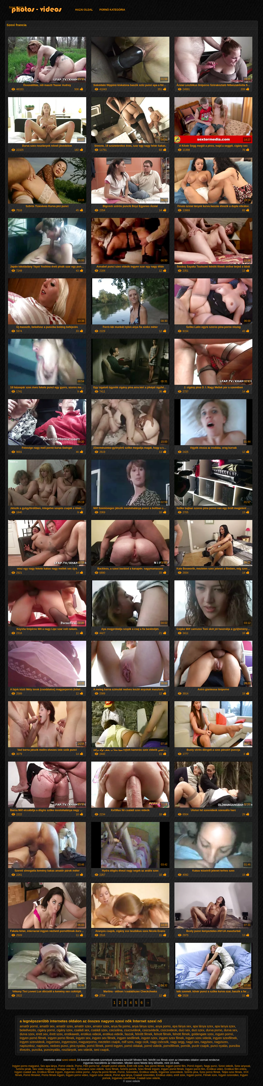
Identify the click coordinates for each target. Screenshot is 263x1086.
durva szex (27, 1034)
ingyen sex (83, 1038)
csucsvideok (132, 1030)
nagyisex (207, 1042)
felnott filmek (162, 1034)
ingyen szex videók (198, 1038)
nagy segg (177, 1042)
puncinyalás (52, 1049)
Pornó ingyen (195, 1066)
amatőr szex (64, 1026)
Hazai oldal (84, 9)
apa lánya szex (203, 1026)
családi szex (99, 1030)
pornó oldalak (133, 1046)
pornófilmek (171, 1046)
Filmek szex (210, 1075)
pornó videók (153, 1046)
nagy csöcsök (159, 1042)
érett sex (42, 1034)
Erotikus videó (215, 1069)
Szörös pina (191, 1072)
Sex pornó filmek (154, 1066)
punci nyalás (219, 1046)
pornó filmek (95, 1046)
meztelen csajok (109, 1042)
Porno (78, 1066)
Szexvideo (132, 1072)
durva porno (214, 1030)
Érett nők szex (135, 1066)
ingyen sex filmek (103, 1038)
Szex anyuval (242, 1066)
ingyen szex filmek (171, 1038)
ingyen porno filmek (61, 1038)
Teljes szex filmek (232, 1072)
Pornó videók (66, 1066)
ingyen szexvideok (32, 1042)
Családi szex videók (148, 1078)
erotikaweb (71, 1034)
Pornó (121, 1072)
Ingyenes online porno (77, 1072)
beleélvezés (28, 1030)
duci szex (198, 1030)
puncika (37, 1049)
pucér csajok (200, 1046)
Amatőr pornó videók (113, 1066)
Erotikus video (164, 1075)
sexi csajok (101, 1049)
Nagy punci (210, 1066)
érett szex (56, 1034)
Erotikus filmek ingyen (50, 1072)
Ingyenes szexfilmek (123, 1078)
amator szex (101, 1026)
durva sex (230, 1030)
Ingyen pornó (194, 1075)
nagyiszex (221, 1042)
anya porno (163, 1026)
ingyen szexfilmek (225, 1038)
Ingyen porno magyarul (25, 1066)
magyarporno (88, 1042)
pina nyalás (77, 1046)
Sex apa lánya (48, 1066)
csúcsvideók (150, 1030)
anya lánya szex (143, 1026)
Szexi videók (16, 7)
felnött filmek (181, 1034)
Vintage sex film (66, 1069)
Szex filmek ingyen (149, 1069)
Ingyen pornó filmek (172, 1069)
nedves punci (59, 1046)
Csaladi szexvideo (144, 1075)
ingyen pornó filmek (33, 1038)
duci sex (184, 1030)
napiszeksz (27, 1046)
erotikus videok (91, 1034)
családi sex (81, 1030)
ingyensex (53, 1042)
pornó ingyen (114, 1046)
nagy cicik (141, 1042)
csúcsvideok (168, 1030)
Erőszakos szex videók (90, 1069)
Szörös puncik (128, 1069)
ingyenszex (69, 1042)
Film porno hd (91, 1066)
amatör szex (82, 1026)
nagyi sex (192, 1042)
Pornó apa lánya (122, 1075)
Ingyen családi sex (25, 1072)
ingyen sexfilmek (128, 1038)
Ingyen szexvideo (228, 1075)
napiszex (42, 1046)
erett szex (179, 1075)
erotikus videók (113, 1034)
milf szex (127, 1042)
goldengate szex (202, 1034)
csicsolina (115, 1030)
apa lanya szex (225, 1026)
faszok (129, 1034)
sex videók (85, 1049)
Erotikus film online (235, 1069)
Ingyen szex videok (100, 1075)
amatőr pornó (29, 1026)
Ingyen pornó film (176, 1066)
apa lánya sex (181, 1026)
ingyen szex (149, 1038)
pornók (185, 1046)
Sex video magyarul (43, 1069)
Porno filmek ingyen (52, 1075)
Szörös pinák (23, 1069)
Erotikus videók (148, 1072)
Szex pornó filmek (210, 1072)
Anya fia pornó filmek (104, 1072)
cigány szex (65, 1030)
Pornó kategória (112, 9)
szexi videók (69, 1059)
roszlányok (69, 1049)
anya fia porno (120, 1026)
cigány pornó (46, 1030)
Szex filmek (112, 1069)
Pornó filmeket (31, 1075)
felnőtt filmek (143, 1034)
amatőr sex (47, 1026)
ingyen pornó (224, 1034)
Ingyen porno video (77, 1075)
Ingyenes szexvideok (171, 1072)
